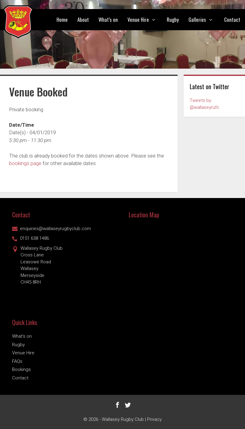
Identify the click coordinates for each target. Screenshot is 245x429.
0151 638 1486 (30, 238)
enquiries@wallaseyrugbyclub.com (51, 228)
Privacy (154, 419)
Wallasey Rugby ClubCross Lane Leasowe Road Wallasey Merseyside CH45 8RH (37, 265)
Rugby (173, 19)
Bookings (21, 369)
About (83, 19)
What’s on (108, 19)
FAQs (17, 361)
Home (62, 19)
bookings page (25, 163)
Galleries (204, 19)
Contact (232, 19)
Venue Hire (144, 19)
